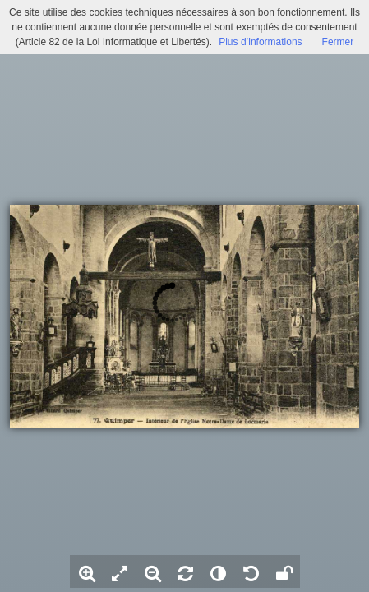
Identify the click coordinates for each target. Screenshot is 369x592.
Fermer (338, 42)
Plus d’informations (260, 42)
